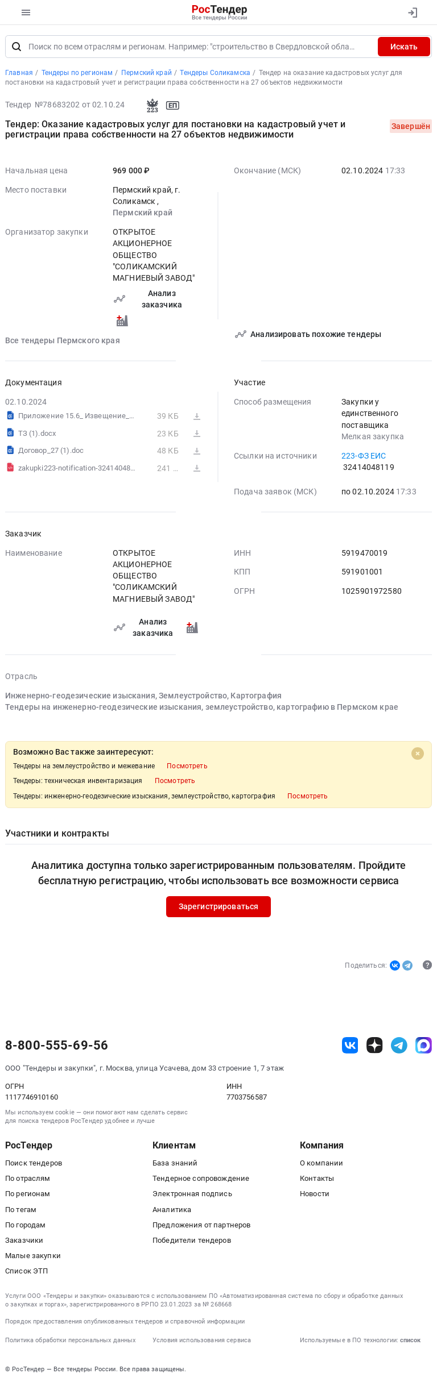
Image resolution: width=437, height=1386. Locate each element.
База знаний (175, 1163)
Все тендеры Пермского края (62, 341)
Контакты (317, 1178)
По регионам (28, 1194)
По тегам (20, 1209)
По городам (25, 1225)
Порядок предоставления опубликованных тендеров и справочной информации (125, 1321)
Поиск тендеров (33, 1163)
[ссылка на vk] (350, 1045)
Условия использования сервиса (201, 1340)
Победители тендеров (191, 1240)
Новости (314, 1194)
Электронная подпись (192, 1194)
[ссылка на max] (423, 1045)
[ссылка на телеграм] (399, 1045)
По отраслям (28, 1178)
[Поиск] (16, 46)
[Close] (417, 754)
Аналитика (171, 1209)
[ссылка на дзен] (374, 1045)
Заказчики (24, 1240)
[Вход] (412, 12)
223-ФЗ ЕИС (363, 455)
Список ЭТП (26, 1271)
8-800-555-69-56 (56, 1045)
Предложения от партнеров (201, 1225)
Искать (404, 46)
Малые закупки (33, 1255)
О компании (321, 1163)
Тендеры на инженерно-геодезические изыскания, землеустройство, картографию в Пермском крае (201, 707)
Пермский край (142, 213)
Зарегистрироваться (219, 906)
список (410, 1340)
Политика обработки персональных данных (70, 1340)
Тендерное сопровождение (200, 1178)
